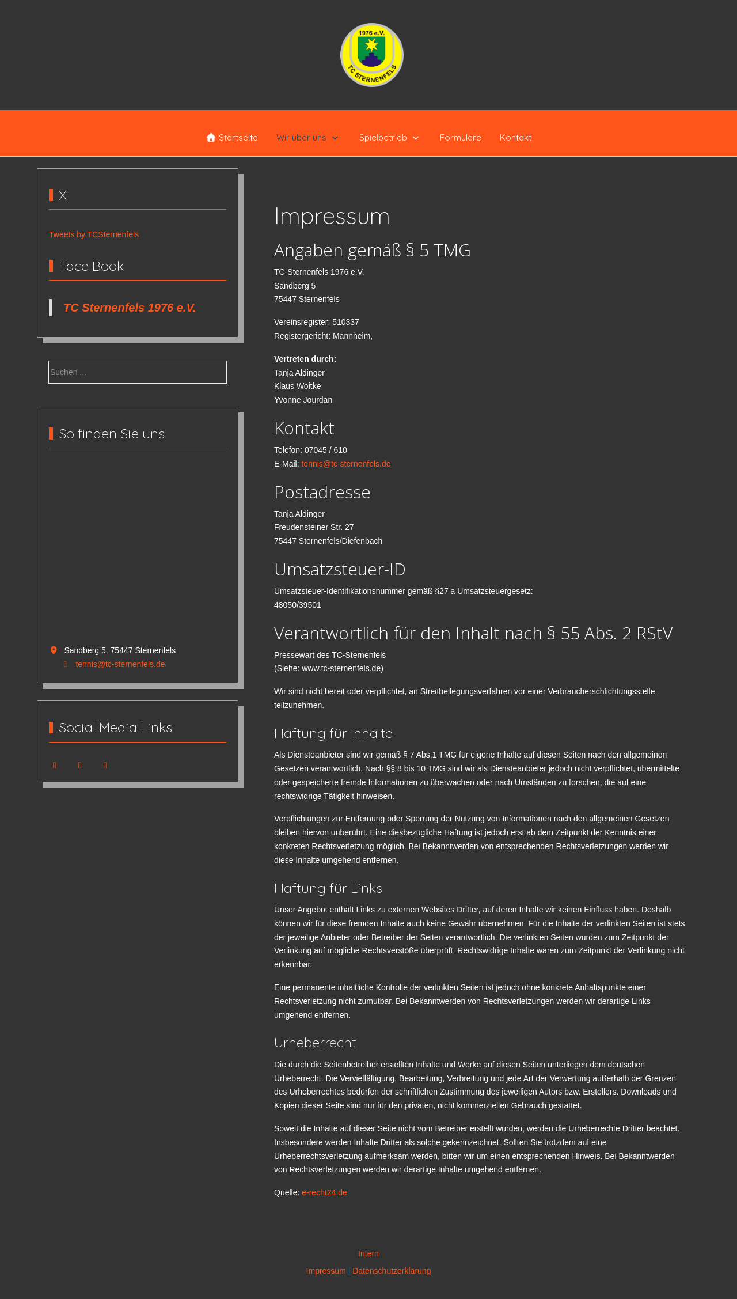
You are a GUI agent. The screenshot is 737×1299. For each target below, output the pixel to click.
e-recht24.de (324, 1192)
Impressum (326, 1270)
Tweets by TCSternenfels (94, 234)
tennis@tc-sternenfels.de (120, 664)
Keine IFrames (137, 553)
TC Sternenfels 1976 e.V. (129, 307)
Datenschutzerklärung (391, 1270)
